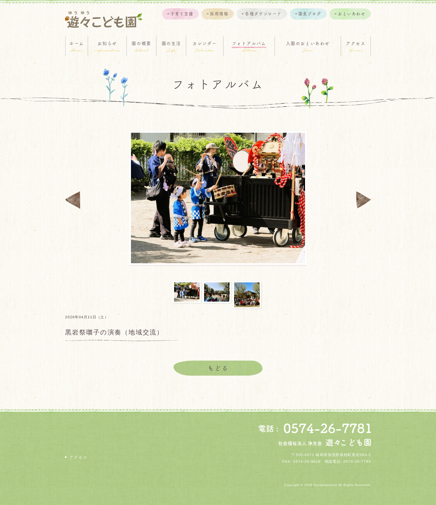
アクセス (78, 457)
